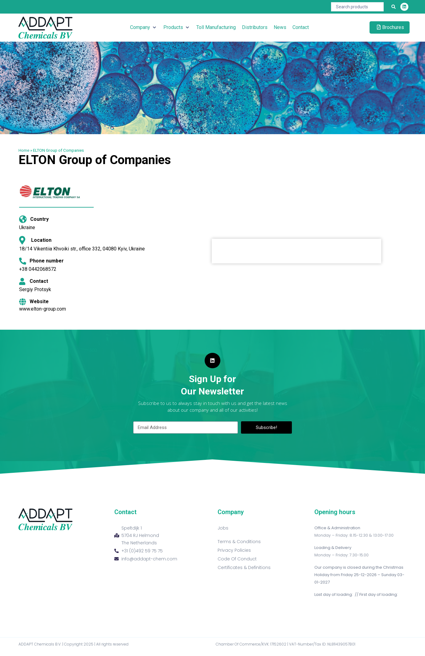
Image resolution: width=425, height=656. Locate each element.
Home (23, 150)
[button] (143, 27)
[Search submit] (393, 7)
